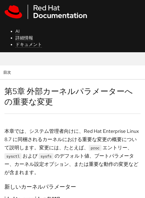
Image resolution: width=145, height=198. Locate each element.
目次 (8, 72)
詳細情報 (24, 38)
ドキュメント (28, 44)
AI (17, 31)
